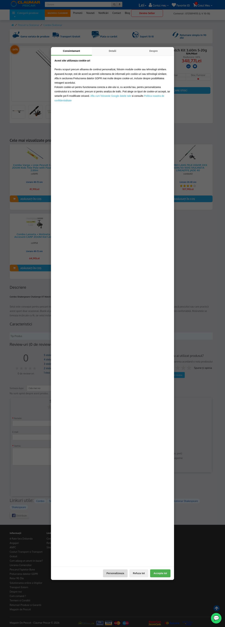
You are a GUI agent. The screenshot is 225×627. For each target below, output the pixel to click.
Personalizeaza (115, 573)
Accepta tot (160, 573)
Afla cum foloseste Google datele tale (110, 95)
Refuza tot (139, 573)
